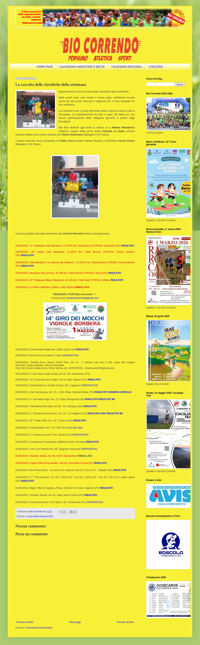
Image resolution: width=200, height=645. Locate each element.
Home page (75, 622)
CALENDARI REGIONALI (126, 66)
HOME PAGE (45, 66)
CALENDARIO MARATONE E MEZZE (82, 66)
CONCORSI (156, 66)
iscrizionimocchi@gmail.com (83, 297)
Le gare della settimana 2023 (39, 516)
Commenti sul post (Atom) (39, 627)
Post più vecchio (125, 622)
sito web (77, 427)
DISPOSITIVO (70, 355)
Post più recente (24, 622)
